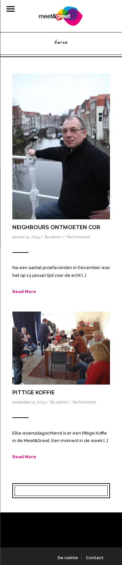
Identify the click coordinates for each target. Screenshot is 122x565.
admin (55, 237)
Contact (94, 557)
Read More (24, 291)
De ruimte (68, 557)
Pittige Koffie (33, 392)
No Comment (78, 237)
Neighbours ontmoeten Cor (56, 227)
